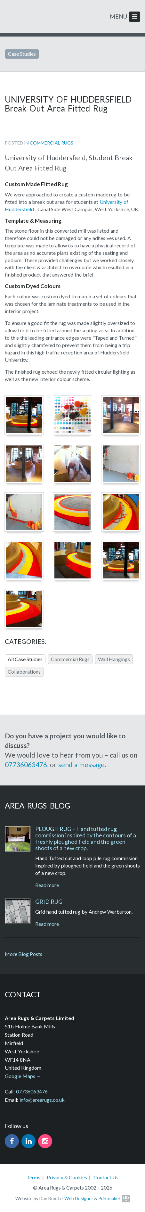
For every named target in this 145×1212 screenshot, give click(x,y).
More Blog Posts (23, 954)
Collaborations (24, 671)
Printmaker (109, 1198)
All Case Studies (25, 659)
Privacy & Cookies (67, 1177)
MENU (125, 16)
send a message (81, 764)
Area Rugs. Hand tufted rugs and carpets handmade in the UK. (28, 14)
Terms (33, 1177)
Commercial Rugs (51, 142)
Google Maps (20, 1076)
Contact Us (105, 1177)
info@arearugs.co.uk (42, 1100)
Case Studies (22, 54)
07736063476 (26, 764)
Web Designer (78, 1198)
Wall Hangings (114, 659)
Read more (47, 885)
